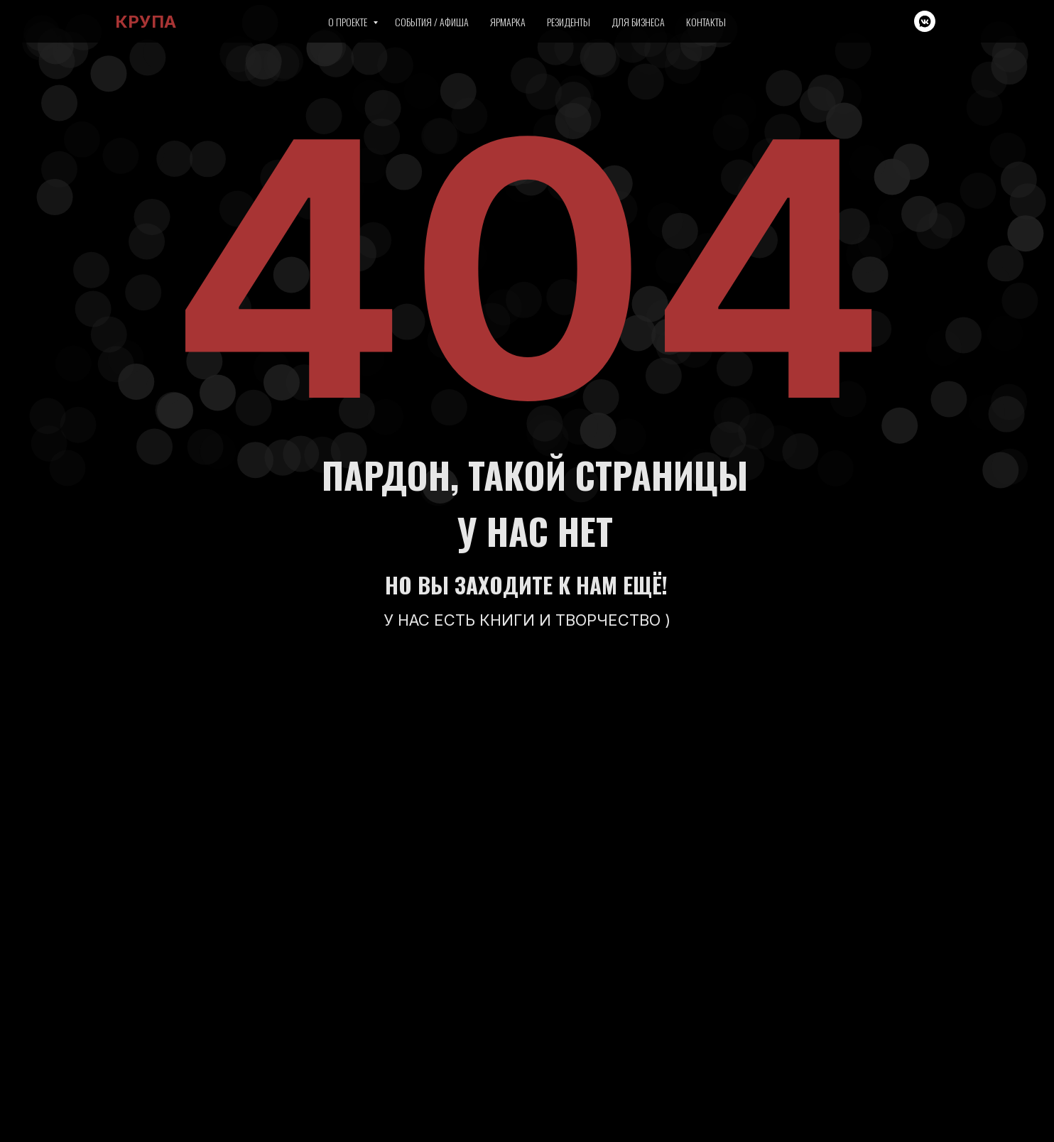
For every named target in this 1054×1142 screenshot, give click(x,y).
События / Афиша (432, 21)
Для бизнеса (638, 21)
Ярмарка (508, 21)
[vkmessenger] (924, 21)
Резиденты (568, 21)
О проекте (348, 21)
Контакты (706, 21)
